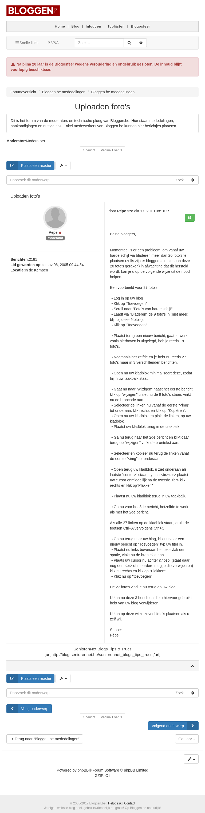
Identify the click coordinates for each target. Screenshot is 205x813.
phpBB (83, 770)
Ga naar (187, 739)
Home (60, 26)
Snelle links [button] (26, 43)
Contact (129, 803)
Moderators (35, 141)
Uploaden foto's (102, 106)
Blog (76, 26)
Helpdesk (114, 803)
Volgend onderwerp (175, 726)
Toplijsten (116, 26)
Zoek (179, 180)
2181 (33, 259)
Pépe (53, 232)
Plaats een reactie (29, 165)
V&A (52, 43)
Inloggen (93, 26)
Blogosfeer (140, 26)
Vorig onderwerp (27, 708)
